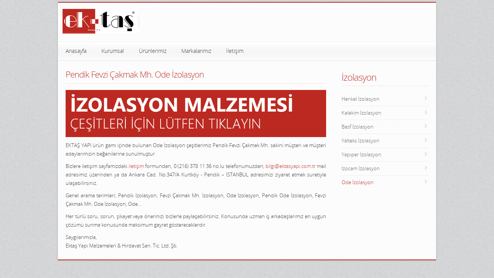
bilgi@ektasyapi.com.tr (291, 166)
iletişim (136, 166)
